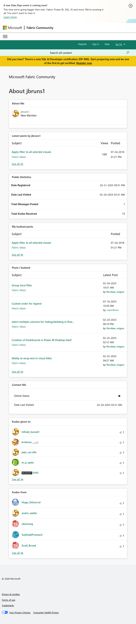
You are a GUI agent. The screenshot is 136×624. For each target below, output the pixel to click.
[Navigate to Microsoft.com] (12, 28)
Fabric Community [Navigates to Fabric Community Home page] (40, 27)
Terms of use (8, 599)
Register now (84, 63)
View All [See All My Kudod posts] (17, 255)
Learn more (10, 17)
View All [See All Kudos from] (18, 553)
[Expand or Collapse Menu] (5, 36)
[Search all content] (89, 52)
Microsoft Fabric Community (32, 76)
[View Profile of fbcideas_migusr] (115, 291)
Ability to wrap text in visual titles (32, 358)
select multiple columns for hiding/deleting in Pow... (43, 322)
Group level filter (22, 285)
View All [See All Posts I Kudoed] (17, 372)
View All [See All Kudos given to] (18, 479)
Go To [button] (119, 44)
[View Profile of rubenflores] (112, 310)
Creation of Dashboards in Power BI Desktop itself (41, 340)
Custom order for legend (26, 303)
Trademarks (8, 605)
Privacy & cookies (11, 594)
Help (107, 43)
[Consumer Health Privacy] (46, 612)
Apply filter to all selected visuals (31, 152)
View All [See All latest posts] (17, 164)
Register (82, 43)
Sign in (95, 43)
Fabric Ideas (19, 157)
